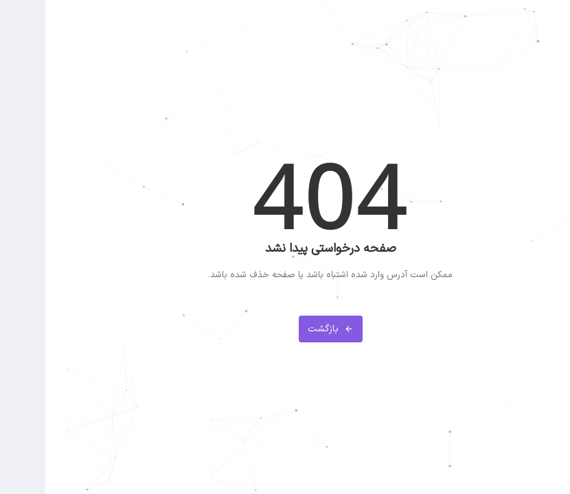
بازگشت (285, 329)
